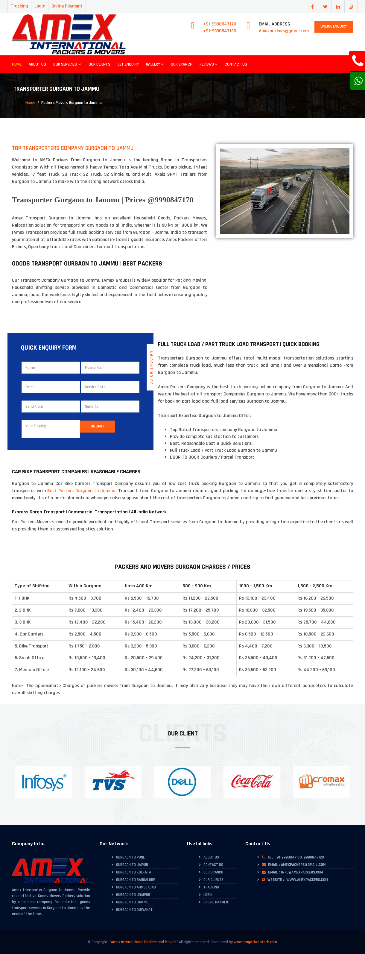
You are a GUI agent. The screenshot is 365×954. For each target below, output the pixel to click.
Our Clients (99, 64)
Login (39, 6)
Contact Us (236, 64)
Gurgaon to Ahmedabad (136, 887)
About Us (37, 64)
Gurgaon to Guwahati (134, 909)
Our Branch (181, 64)
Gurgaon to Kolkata (133, 872)
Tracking (19, 6)
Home (17, 64)
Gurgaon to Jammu (132, 902)
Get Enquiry (128, 64)
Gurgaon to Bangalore (135, 879)
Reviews (209, 64)
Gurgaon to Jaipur (132, 864)
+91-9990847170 (219, 24)
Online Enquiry (333, 26)
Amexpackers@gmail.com (284, 31)
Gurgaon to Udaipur (133, 894)
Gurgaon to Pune (130, 857)
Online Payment (67, 6)
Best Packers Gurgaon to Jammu (81, 491)
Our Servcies (67, 64)
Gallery (155, 64)
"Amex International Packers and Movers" (144, 942)
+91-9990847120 (219, 31)
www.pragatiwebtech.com (255, 942)
